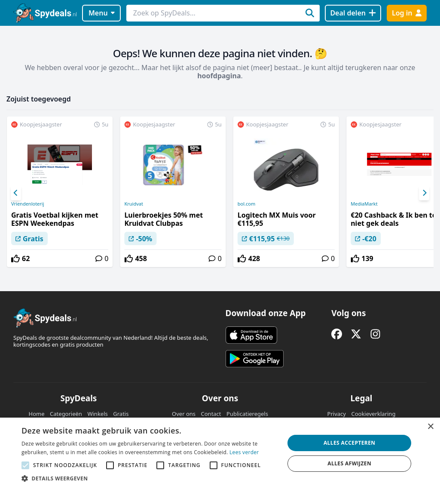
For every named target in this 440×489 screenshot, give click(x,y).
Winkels (97, 414)
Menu (102, 13)
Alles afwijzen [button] (349, 463)
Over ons (184, 414)
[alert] (220, 453)
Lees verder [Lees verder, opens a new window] (244, 452)
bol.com (246, 204)
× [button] (430, 427)
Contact (211, 414)
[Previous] (16, 193)
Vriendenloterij (27, 204)
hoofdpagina (219, 75)
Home (37, 414)
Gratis (120, 414)
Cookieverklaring (373, 414)
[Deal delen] (353, 13)
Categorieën (66, 414)
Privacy (336, 414)
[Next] (424, 193)
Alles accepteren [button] (350, 442)
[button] (149, 478)
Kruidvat (133, 204)
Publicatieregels (247, 414)
